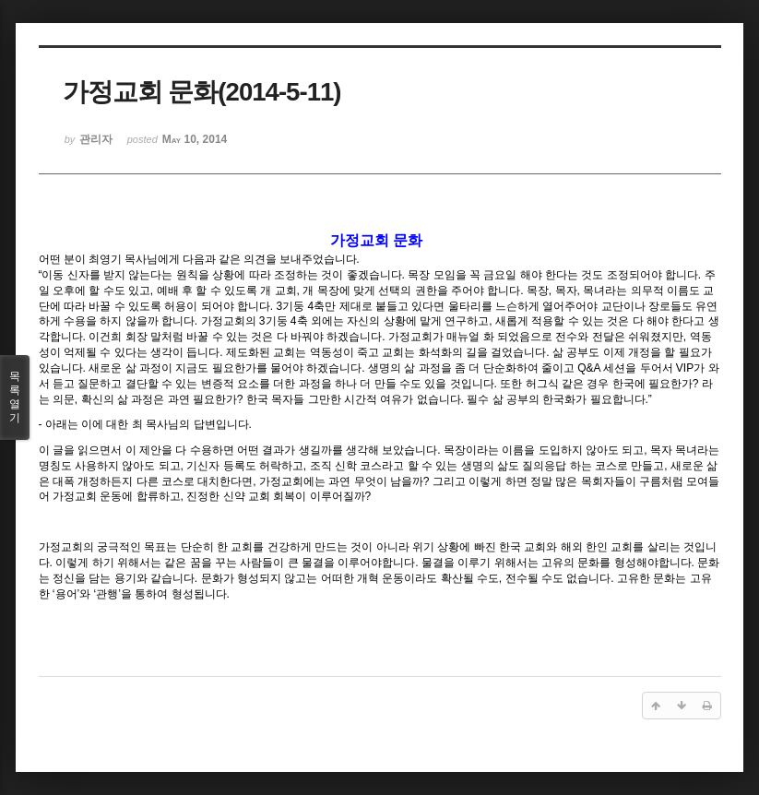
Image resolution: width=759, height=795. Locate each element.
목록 (14, 397)
